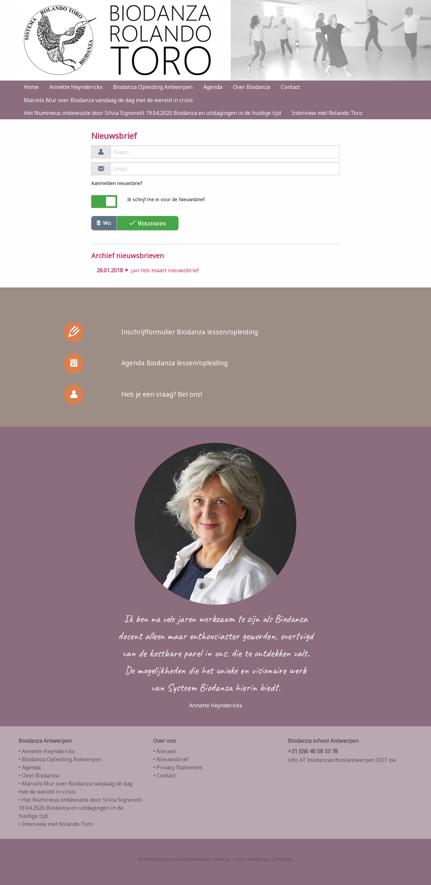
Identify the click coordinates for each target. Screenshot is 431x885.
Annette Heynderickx (75, 87)
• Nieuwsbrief (171, 759)
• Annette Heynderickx (47, 751)
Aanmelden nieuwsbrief (116, 183)
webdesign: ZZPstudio (270, 859)
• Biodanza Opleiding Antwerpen (60, 759)
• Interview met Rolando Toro (56, 824)
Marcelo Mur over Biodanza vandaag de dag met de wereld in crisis (108, 100)
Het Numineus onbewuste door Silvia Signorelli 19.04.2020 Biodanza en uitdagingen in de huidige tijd (152, 113)
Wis (103, 223)
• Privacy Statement (177, 767)
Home (31, 87)
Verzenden (147, 223)
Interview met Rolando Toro (327, 113)
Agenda (212, 87)
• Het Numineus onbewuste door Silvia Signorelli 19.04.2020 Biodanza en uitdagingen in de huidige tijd (80, 808)
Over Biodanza (251, 87)
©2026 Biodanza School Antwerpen (174, 859)
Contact (290, 87)
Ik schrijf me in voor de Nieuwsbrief (166, 199)
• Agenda (30, 767)
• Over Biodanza (39, 775)
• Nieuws (164, 751)
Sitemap (222, 859)
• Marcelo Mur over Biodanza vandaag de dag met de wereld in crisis (75, 787)
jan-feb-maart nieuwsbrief (148, 270)
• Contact (164, 775)
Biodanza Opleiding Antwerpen (153, 87)
